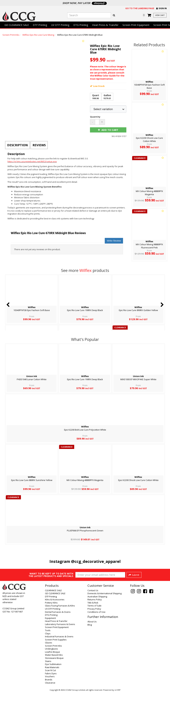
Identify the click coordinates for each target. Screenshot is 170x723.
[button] (161, 8)
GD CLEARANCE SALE (16, 25)
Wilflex (85, 270)
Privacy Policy (94, 639)
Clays (47, 664)
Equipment (50, 648)
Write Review (114, 240)
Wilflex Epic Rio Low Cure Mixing (38, 34)
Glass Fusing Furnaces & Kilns (60, 636)
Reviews (39, 145)
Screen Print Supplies (56, 670)
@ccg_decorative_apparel (96, 561)
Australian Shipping (97, 627)
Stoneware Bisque (54, 688)
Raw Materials (52, 697)
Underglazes (51, 679)
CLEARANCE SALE (53, 621)
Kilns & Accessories (54, 630)
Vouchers (50, 707)
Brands (48, 710)
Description (17, 145)
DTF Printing (40, 25)
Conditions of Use (96, 642)
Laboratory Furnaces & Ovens (60, 654)
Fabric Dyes (51, 704)
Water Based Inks (54, 685)
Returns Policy (94, 630)
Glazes (48, 673)
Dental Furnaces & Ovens (58, 642)
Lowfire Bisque (52, 682)
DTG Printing (80, 25)
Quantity (94, 116)
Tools (47, 661)
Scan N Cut (50, 700)
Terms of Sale (94, 636)
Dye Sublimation (53, 694)
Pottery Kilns (51, 633)
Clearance (50, 713)
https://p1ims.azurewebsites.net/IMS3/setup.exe (32, 161)
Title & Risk (92, 633)
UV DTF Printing (60, 25)
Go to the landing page (139, 8)
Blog (89, 655)
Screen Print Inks (10, 34)
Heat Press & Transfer (105, 25)
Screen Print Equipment (136, 25)
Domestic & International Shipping (104, 624)
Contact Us (92, 621)
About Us (92, 652)
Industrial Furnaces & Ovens (59, 667)
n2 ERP (117, 721)
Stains (48, 691)
